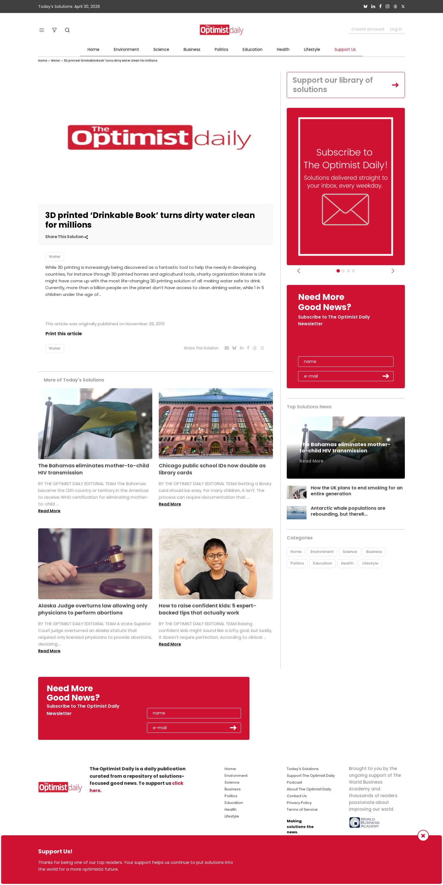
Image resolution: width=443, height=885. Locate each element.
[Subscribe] (338, 271)
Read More (49, 511)
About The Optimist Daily (309, 789)
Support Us (345, 49)
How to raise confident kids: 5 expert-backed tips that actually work (207, 609)
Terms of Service (302, 809)
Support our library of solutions (333, 85)
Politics (221, 49)
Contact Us (297, 796)
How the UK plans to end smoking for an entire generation (357, 491)
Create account (368, 29)
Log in (396, 29)
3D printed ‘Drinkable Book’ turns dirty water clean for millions (110, 60)
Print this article (63, 333)
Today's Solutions (303, 768)
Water (55, 60)
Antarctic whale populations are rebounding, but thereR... (348, 511)
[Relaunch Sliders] (353, 271)
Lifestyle (312, 49)
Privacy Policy (299, 802)
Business (192, 49)
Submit (386, 376)
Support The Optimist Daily (311, 775)
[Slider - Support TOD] (348, 271)
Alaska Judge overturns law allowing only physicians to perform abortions (92, 609)
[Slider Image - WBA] (343, 271)
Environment (126, 49)
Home (93, 49)
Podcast (294, 782)
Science (161, 49)
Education (252, 49)
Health (283, 49)
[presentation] (331, 343)
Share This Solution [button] (66, 236)
